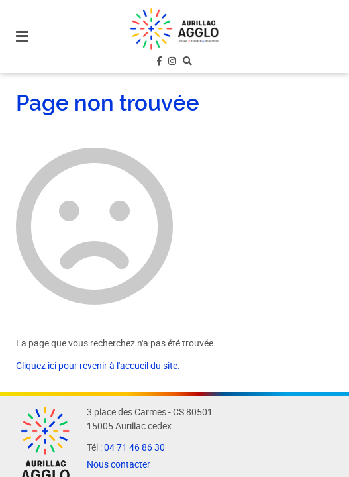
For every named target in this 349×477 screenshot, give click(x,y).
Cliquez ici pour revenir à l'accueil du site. (98, 366)
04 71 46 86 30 (134, 447)
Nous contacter (118, 464)
